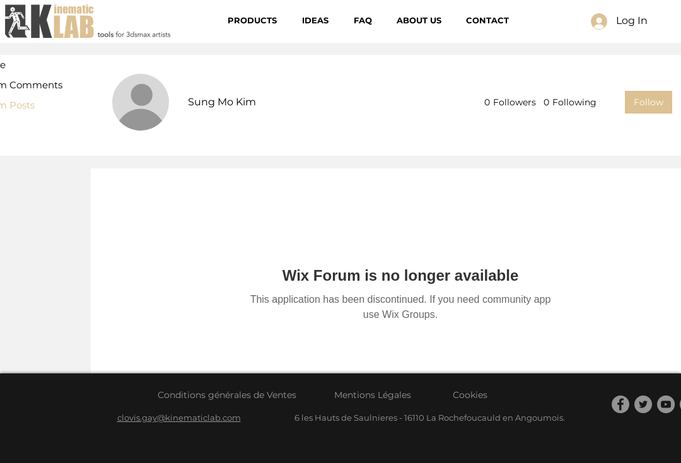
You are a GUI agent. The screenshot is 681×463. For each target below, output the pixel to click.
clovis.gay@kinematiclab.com (179, 418)
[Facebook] (620, 404)
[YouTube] (666, 404)
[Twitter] (643, 404)
